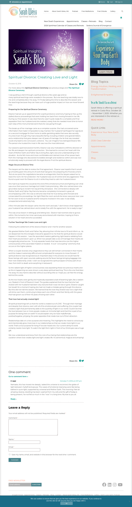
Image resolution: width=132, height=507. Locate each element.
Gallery (112, 11)
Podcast (75, 11)
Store (102, 2)
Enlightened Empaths (102, 94)
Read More (97, 120)
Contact (108, 21)
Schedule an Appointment (21, 2)
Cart (110, 2)
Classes (94, 152)
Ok (66, 503)
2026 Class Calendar (101, 140)
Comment (13, 418)
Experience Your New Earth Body (104, 133)
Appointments (73, 21)
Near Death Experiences (54, 21)
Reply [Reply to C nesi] (13, 399)
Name (12, 443)
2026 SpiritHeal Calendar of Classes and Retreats (64, 26)
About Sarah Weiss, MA (60, 11)
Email (11, 450)
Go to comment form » (18, 376)
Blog (101, 21)
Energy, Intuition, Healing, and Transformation (106, 87)
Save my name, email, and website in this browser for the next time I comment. (44, 458)
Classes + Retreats (88, 21)
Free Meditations (88, 11)
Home (46, 11)
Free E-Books (102, 11)
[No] (129, 501)
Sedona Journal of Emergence (98, 26)
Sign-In (119, 2)
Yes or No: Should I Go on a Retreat (103, 102)
